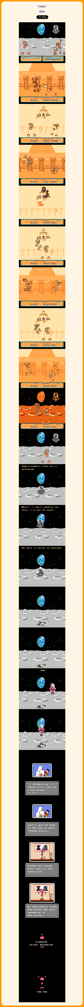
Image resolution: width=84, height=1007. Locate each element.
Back (42, 11)
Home (42, 6)
